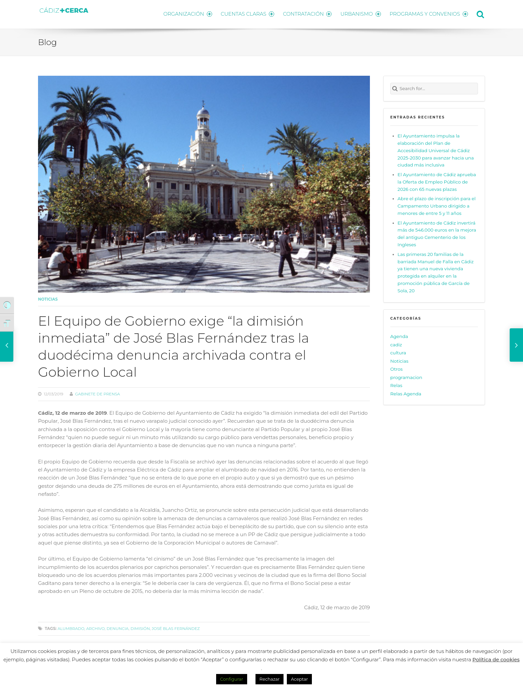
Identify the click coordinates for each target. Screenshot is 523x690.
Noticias (48, 298)
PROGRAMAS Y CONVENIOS (429, 13)
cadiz (396, 343)
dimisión (140, 627)
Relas (396, 384)
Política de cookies (496, 659)
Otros (396, 368)
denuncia (117, 627)
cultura (398, 351)
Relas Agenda (405, 392)
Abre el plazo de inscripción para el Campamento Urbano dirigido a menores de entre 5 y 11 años (437, 205)
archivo (95, 627)
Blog (47, 41)
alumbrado (70, 627)
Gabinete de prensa (97, 393)
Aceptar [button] (299, 679)
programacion (406, 376)
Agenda (399, 335)
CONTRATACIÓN (306, 13)
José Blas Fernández (176, 627)
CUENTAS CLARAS (245, 13)
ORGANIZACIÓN (184, 13)
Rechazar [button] (269, 679)
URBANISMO (360, 13)
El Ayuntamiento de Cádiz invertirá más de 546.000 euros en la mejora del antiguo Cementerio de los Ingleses (437, 232)
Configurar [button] (231, 679)
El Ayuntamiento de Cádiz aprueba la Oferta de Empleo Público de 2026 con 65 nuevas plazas (437, 180)
